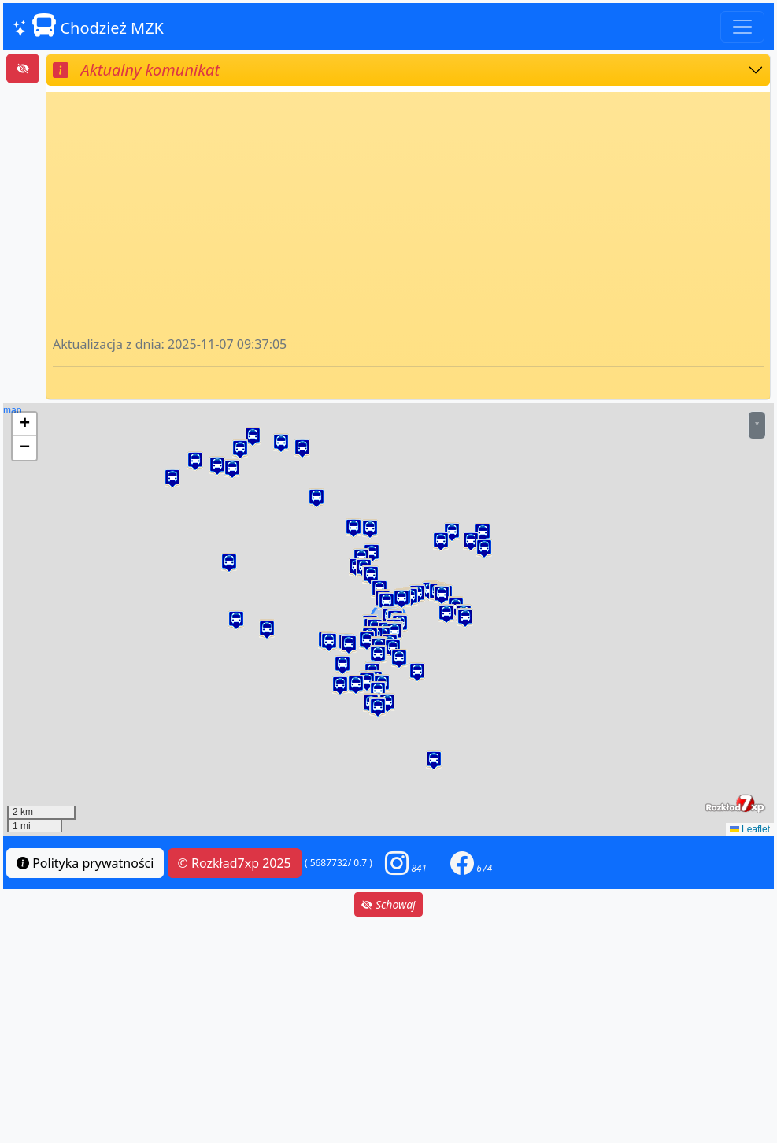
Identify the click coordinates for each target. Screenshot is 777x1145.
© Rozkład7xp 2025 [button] (234, 863)
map (386, 620)
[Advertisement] (408, 216)
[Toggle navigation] (742, 27)
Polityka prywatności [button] (85, 863)
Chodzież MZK (88, 26)
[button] (229, 562)
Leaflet (750, 829)
